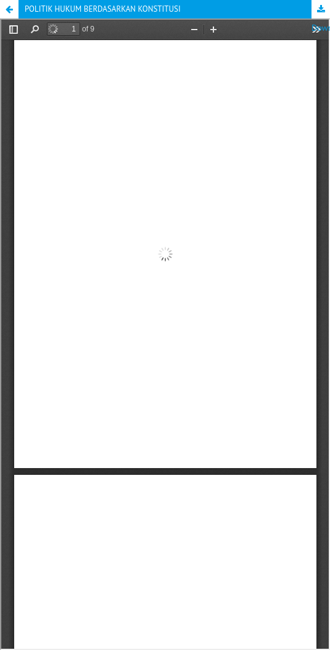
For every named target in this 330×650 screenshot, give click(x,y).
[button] (9, 9)
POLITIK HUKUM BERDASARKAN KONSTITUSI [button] (103, 9)
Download (320, 9)
